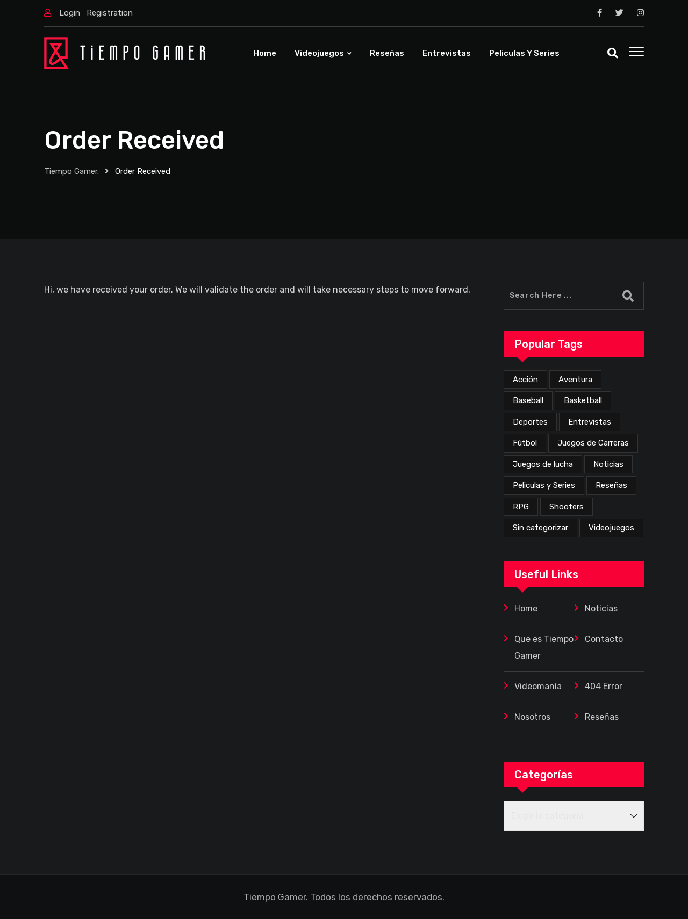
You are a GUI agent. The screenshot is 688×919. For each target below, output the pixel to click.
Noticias (601, 608)
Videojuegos (319, 53)
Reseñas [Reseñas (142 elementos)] (611, 485)
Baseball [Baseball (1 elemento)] (528, 400)
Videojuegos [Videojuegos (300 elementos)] (611, 528)
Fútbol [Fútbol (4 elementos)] (525, 443)
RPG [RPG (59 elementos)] (521, 507)
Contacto (604, 639)
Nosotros (532, 717)
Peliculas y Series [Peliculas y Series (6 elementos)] (544, 485)
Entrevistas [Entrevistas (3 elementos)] (589, 422)
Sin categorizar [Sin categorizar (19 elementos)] (540, 528)
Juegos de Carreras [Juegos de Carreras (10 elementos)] (593, 443)
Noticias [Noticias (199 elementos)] (608, 464)
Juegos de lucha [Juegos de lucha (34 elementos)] (543, 464)
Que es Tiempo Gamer (544, 647)
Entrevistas (446, 53)
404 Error (603, 686)
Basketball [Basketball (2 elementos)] (583, 400)
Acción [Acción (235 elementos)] (525, 379)
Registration (110, 13)
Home (264, 53)
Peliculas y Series (524, 53)
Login (69, 13)
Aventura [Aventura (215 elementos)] (575, 379)
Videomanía (538, 686)
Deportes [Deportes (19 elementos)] (530, 422)
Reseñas (387, 53)
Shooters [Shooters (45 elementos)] (566, 507)
